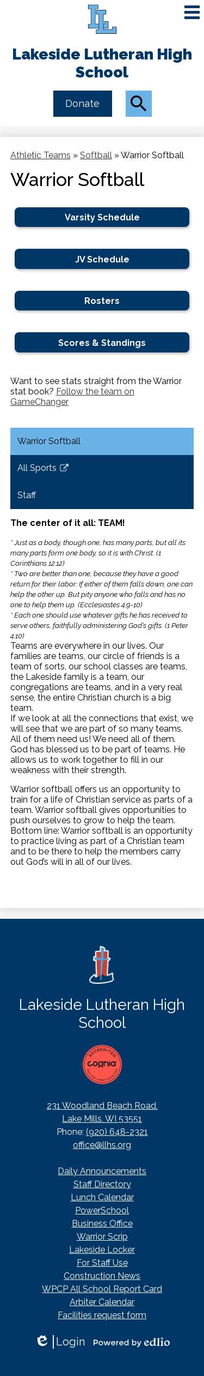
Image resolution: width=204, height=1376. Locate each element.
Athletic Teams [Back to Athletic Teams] (40, 155)
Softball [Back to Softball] (96, 155)
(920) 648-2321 (117, 1132)
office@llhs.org (102, 1145)
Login (59, 1342)
